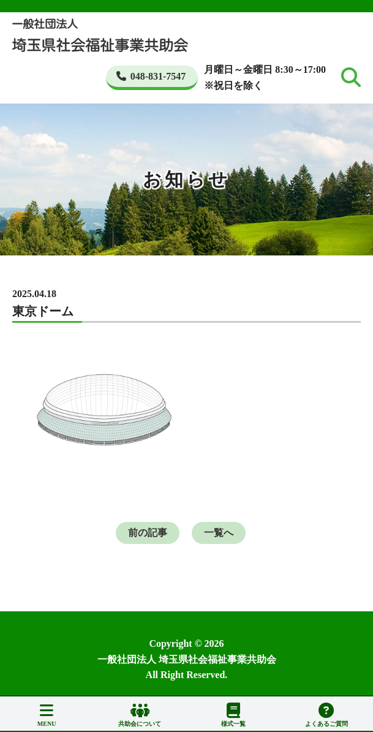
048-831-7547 (151, 76)
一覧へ (218, 532)
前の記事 (147, 532)
